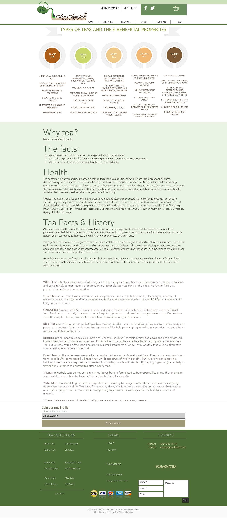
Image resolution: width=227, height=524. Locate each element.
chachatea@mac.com (173, 447)
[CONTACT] (118, 450)
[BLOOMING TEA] (72, 469)
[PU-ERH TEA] (52, 478)
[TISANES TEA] (52, 484)
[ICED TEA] (72, 478)
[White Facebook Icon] (146, 8)
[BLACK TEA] (52, 444)
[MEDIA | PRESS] (118, 464)
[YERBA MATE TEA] (73, 463)
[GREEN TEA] (52, 450)
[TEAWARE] (72, 484)
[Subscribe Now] (113, 423)
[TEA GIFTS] (62, 494)
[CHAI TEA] (72, 450)
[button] (179, 8)
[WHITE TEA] (52, 463)
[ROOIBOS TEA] (72, 444)
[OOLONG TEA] (52, 469)
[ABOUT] (118, 443)
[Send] (185, 500)
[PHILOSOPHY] (110, 8)
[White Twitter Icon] (153, 8)
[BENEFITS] (130, 8)
